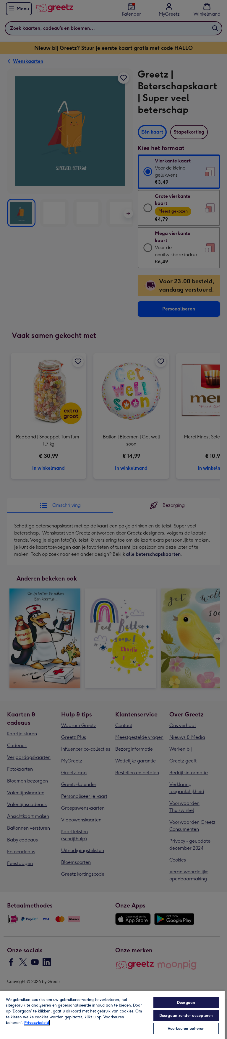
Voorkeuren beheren (186, 1028)
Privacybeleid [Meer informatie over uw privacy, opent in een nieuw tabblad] (36, 1022)
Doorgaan (186, 1002)
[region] (112, 1014)
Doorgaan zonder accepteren (186, 1015)
